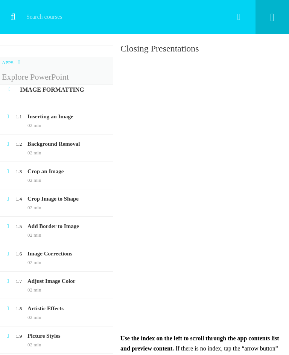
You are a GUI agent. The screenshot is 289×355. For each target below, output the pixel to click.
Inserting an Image (50, 116)
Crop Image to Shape (53, 199)
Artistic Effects (45, 308)
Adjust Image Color (51, 281)
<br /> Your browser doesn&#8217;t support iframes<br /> (200, 194)
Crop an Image (45, 171)
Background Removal (53, 144)
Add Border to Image (53, 226)
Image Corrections (49, 254)
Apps (8, 62)
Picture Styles (44, 336)
